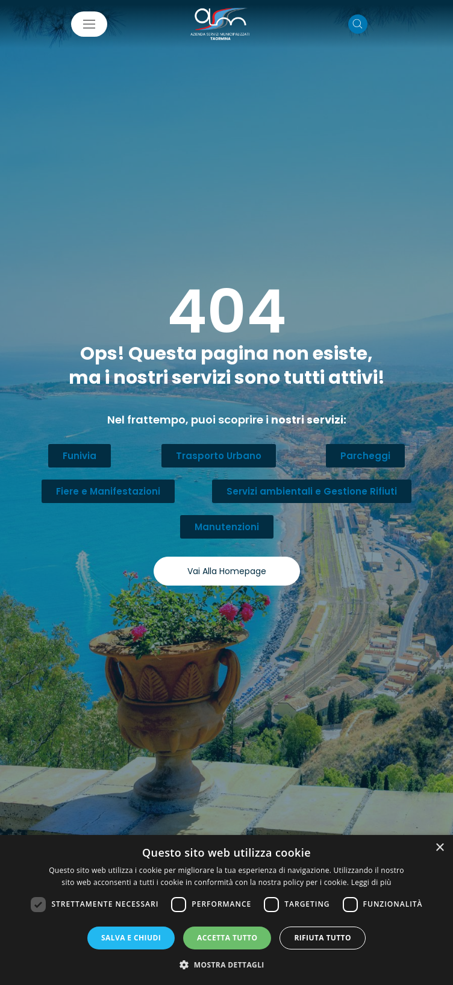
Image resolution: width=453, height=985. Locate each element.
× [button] (439, 847)
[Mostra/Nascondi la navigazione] (89, 24)
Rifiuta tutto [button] (322, 938)
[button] (226, 964)
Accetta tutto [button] (227, 938)
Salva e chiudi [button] (131, 938)
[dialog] (226, 910)
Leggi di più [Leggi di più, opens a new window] (371, 882)
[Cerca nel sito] (358, 24)
